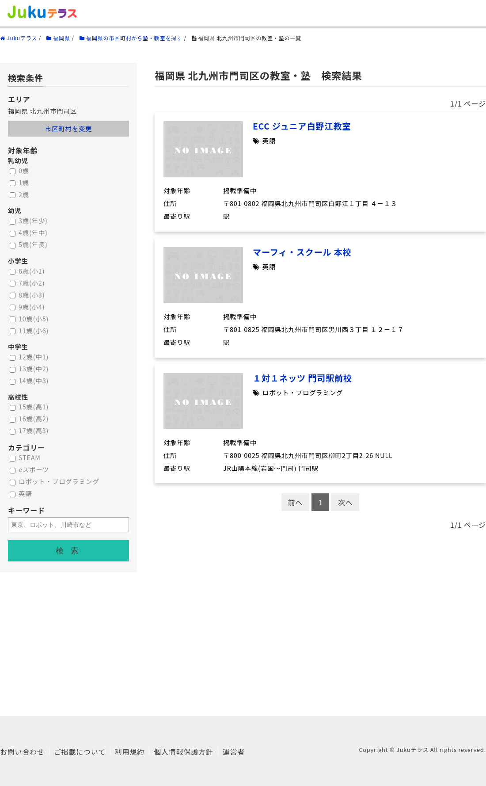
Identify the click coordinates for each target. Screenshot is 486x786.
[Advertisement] (243, 634)
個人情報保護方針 (183, 751)
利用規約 (129, 751)
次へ (345, 502)
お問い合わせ (22, 751)
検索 (71, 550)
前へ (295, 502)
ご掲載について (80, 751)
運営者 (234, 751)
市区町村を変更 (68, 128)
